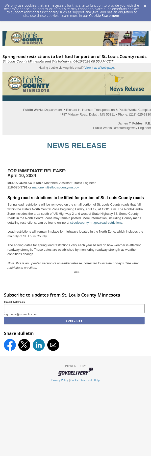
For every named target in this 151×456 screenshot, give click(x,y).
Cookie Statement (104, 15)
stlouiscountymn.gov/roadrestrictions (96, 222)
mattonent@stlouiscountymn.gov (55, 187)
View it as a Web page (99, 67)
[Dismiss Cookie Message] (145, 4)
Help (97, 380)
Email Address (14, 302)
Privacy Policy (59, 380)
